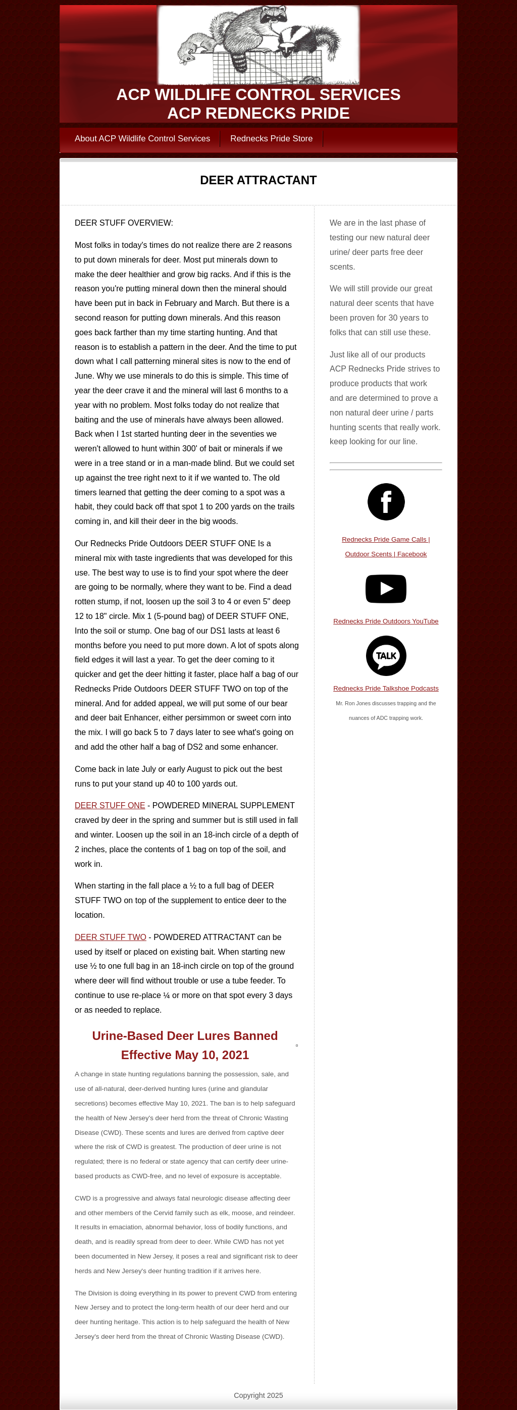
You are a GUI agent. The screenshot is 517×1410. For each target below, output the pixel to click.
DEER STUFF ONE (110, 805)
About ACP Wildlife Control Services (142, 138)
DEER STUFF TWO (110, 937)
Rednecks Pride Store (271, 138)
